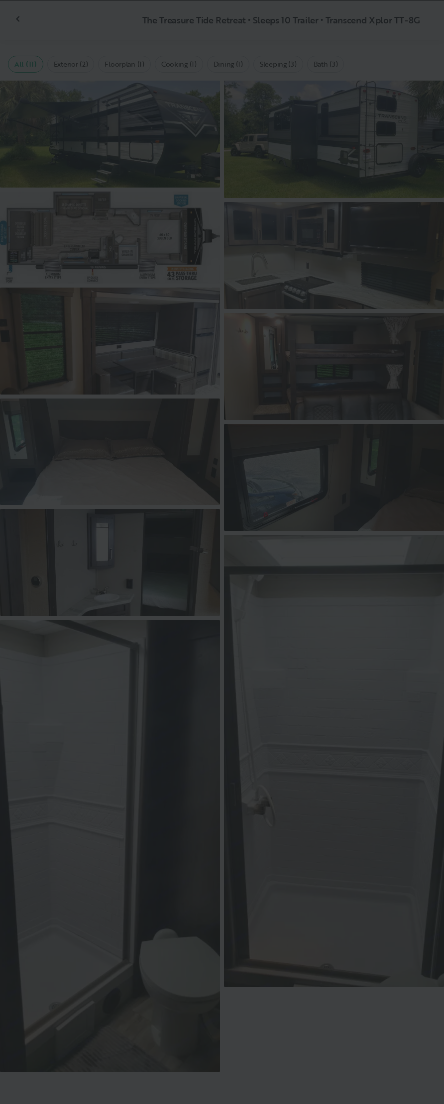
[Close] (420, 24)
